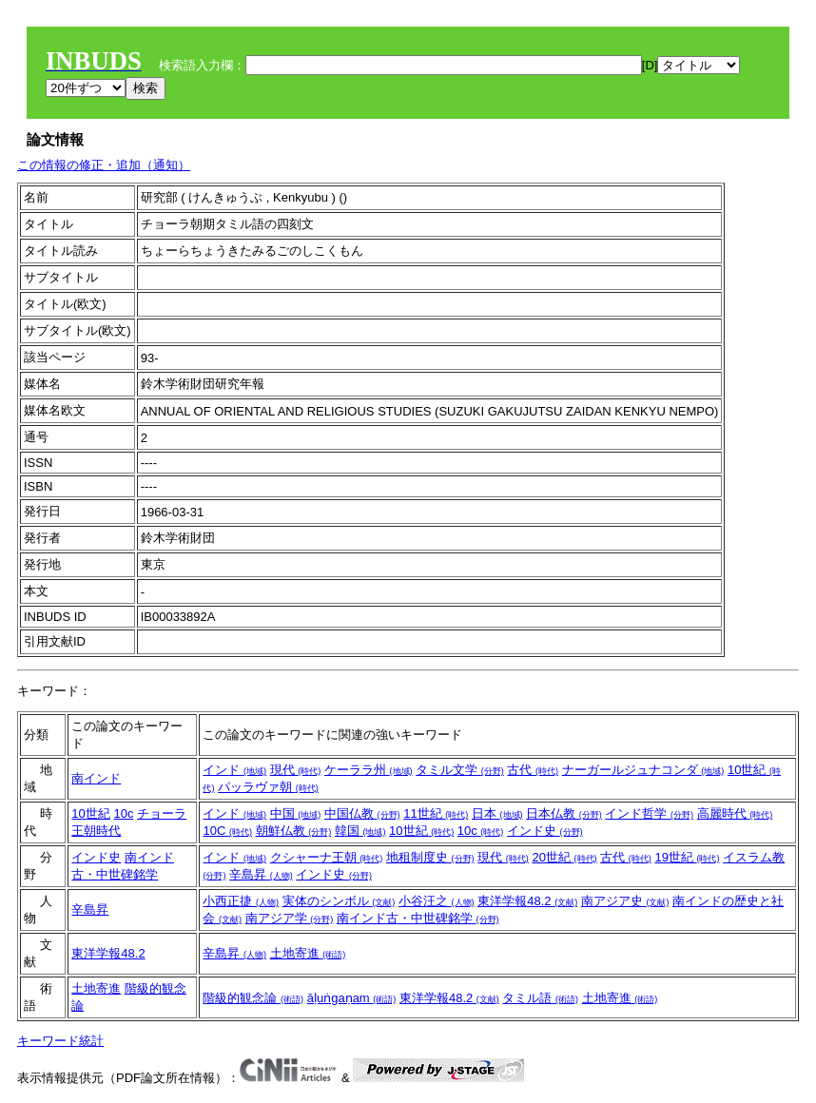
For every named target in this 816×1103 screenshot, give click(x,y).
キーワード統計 (60, 1041)
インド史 (545, 830)
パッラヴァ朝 (268, 787)
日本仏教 (564, 813)
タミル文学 (460, 770)
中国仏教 (362, 813)
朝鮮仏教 (294, 830)
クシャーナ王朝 (326, 857)
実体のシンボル (339, 901)
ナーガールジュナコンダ (643, 770)
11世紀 (435, 813)
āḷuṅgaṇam (352, 998)
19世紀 (686, 857)
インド (234, 770)
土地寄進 (308, 953)
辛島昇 (261, 874)
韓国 (360, 830)
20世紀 (564, 857)
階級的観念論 (253, 998)
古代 (532, 770)
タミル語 (540, 998)
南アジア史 (625, 901)
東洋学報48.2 (527, 901)
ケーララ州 (368, 770)
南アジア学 (289, 918)
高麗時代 (735, 813)
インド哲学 (649, 813)
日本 (497, 813)
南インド (96, 778)
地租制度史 (430, 857)
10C (227, 830)
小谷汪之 (436, 901)
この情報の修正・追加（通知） (103, 165)
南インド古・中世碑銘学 (418, 918)
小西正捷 (241, 901)
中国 (295, 813)
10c (123, 813)
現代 (295, 770)
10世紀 (90, 813)
